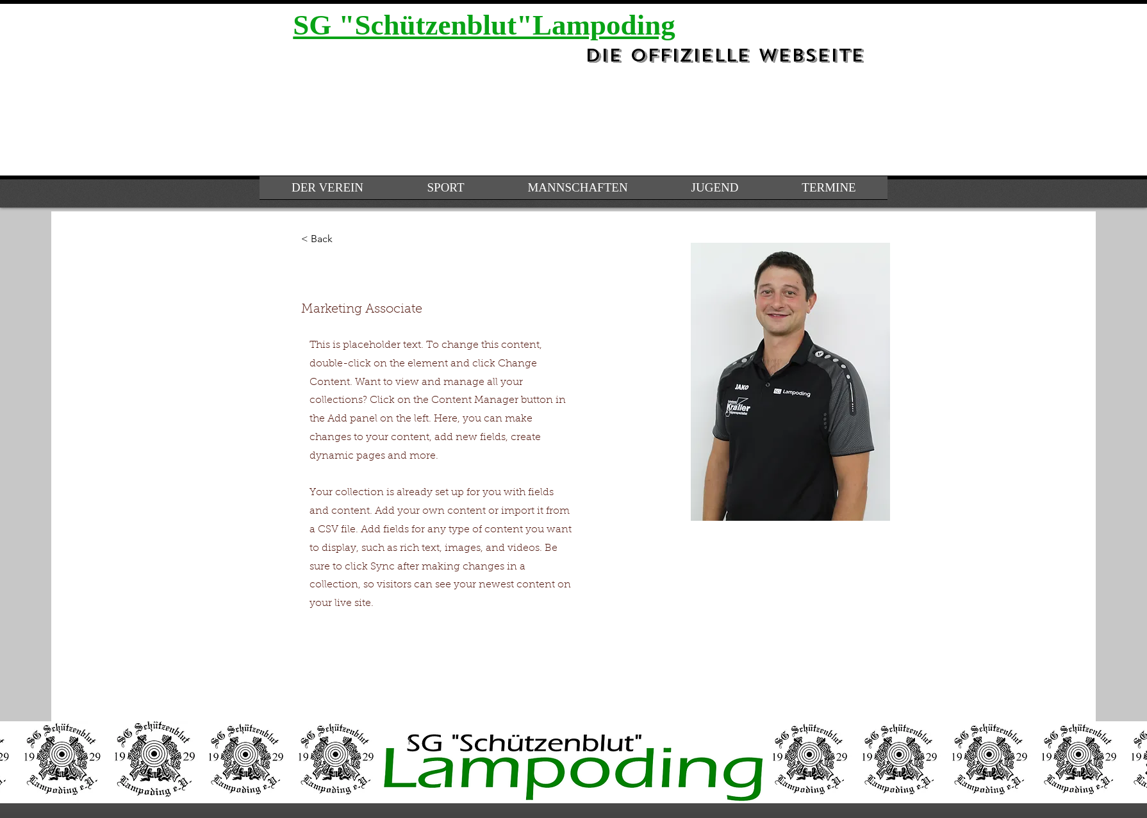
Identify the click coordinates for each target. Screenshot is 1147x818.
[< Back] (326, 239)
